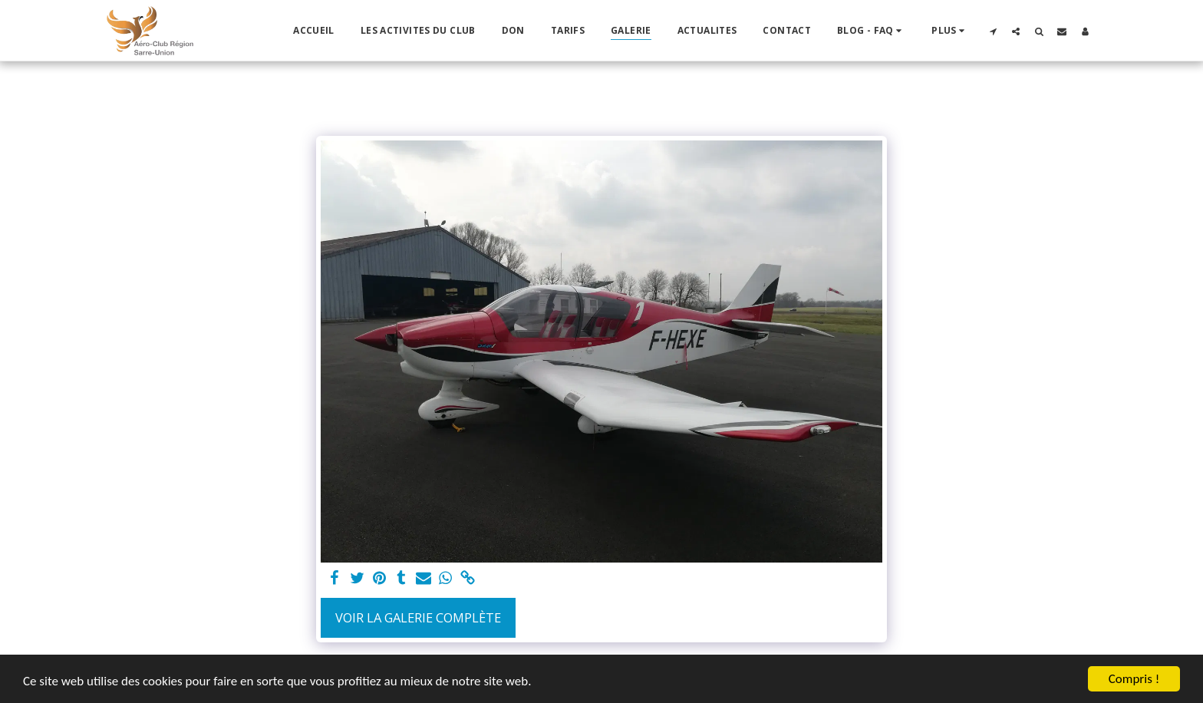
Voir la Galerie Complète (418, 617)
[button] (871, 31)
